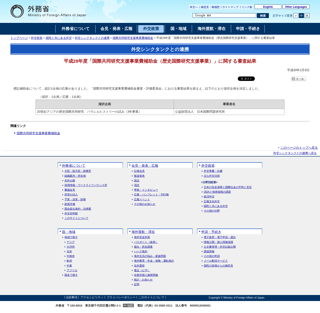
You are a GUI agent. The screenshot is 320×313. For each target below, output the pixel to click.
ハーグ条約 (140, 251)
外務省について (73, 165)
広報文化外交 (212, 201)
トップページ (19, 38)
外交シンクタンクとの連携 (92, 38)
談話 (136, 180)
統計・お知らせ (143, 279)
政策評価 (69, 204)
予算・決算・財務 (75, 199)
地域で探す (71, 237)
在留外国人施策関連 (146, 275)
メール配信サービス (216, 260)
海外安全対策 (142, 237)
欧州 (69, 260)
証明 (136, 284)
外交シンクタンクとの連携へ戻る (295, 153)
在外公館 (69, 180)
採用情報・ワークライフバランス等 (85, 185)
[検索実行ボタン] (263, 15)
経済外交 (209, 196)
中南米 (71, 256)
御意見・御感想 (210, 7)
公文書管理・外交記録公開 (220, 246)
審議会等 (69, 190)
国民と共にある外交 (59, 38)
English (268, 6)
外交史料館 (71, 213)
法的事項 (71, 297)
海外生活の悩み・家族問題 (150, 256)
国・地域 (68, 232)
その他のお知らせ (144, 204)
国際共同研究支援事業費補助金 (133, 38)
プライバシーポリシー (121, 297)
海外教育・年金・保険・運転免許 (154, 260)
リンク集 (247, 7)
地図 (130, 305)
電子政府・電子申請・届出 (220, 237)
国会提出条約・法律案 (77, 208)
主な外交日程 (212, 176)
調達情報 (209, 251)
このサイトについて (76, 218)
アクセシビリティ (92, 297)
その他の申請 (212, 256)
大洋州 (71, 246)
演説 (136, 185)
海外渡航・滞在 (143, 232)
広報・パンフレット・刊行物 (151, 194)
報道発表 (139, 176)
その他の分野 (212, 210)
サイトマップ (230, 7)
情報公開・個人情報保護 (218, 242)
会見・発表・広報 (145, 165)
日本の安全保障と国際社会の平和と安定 (228, 187)
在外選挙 (139, 265)
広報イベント (142, 199)
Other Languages (296, 6)
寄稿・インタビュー (146, 190)
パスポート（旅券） (146, 242)
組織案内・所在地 (75, 176)
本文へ (194, 7)
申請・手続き (211, 232)
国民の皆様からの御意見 (218, 265)
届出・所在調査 (143, 246)
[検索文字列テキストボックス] (224, 15)
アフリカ (72, 270)
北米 (69, 251)
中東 (69, 265)
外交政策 (36, 38)
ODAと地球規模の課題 (217, 192)
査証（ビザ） (142, 270)
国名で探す (71, 275)
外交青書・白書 (213, 171)
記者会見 (139, 171)
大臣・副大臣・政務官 (77, 171)
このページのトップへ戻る (299, 147)
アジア (71, 242)
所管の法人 (71, 194)
